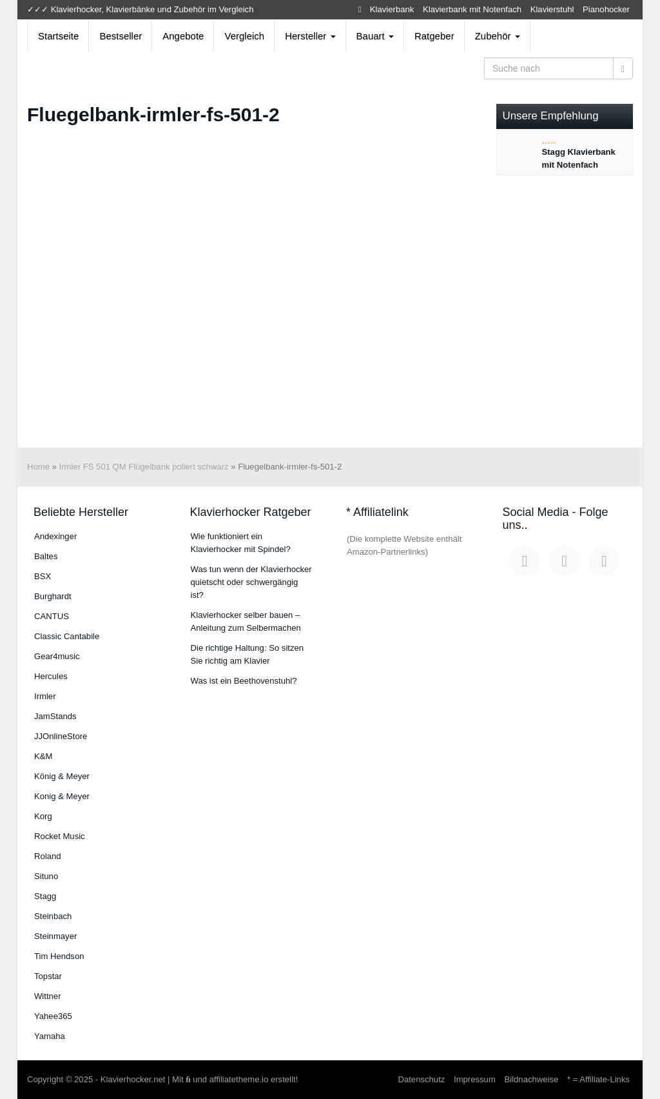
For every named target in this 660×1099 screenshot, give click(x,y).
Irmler (45, 696)
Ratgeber (434, 35)
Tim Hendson (59, 956)
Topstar (48, 976)
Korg (43, 816)
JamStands (55, 716)
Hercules (51, 676)
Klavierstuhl (552, 9)
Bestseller (120, 35)
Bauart (375, 35)
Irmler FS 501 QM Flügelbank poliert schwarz (144, 466)
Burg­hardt (53, 596)
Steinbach (53, 916)
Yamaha (49, 1036)
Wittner (47, 996)
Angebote (183, 35)
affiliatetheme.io (239, 1079)
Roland (47, 856)
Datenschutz (421, 1079)
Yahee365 (53, 1016)
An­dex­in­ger (55, 536)
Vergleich (244, 35)
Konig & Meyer (62, 796)
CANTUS (51, 616)
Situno (46, 876)
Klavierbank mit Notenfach (472, 9)
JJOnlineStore (60, 736)
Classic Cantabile (66, 636)
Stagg (45, 896)
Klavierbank (392, 9)
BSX (42, 576)
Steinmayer (55, 936)
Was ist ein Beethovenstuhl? (244, 681)
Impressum (475, 1079)
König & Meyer (62, 776)
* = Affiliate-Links (598, 1079)
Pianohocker (606, 9)
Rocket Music (59, 836)
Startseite (58, 35)
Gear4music (57, 656)
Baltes (45, 556)
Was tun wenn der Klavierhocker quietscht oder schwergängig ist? (251, 582)
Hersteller (310, 35)
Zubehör (497, 35)
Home (38, 466)
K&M (43, 756)
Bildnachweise (531, 1079)
